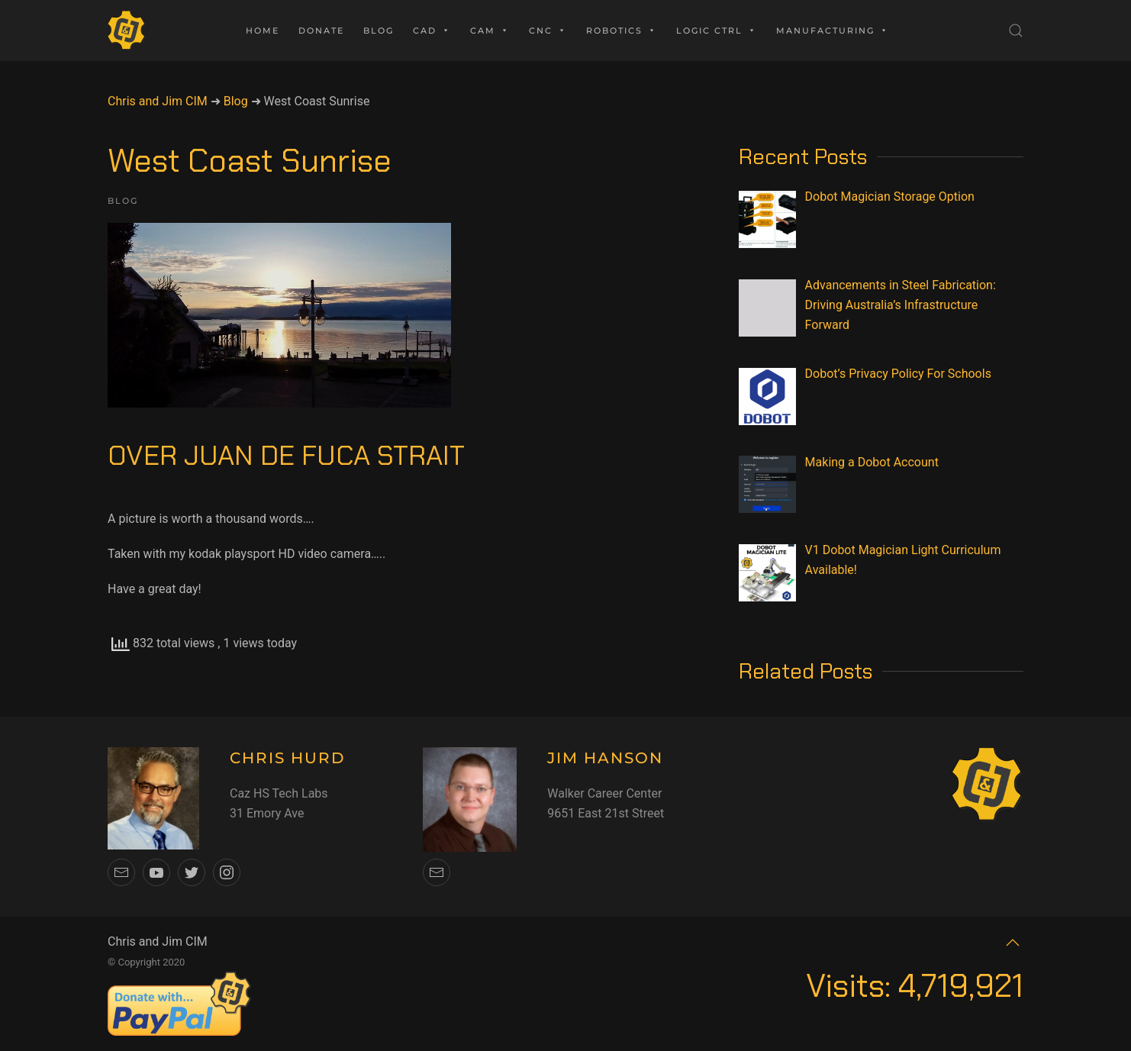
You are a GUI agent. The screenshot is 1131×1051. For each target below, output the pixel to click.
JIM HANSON (605, 758)
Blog (378, 30)
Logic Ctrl (716, 30)
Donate (321, 30)
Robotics (621, 30)
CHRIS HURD (288, 758)
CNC (548, 30)
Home (262, 30)
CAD (432, 30)
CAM (490, 30)
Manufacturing (832, 30)
